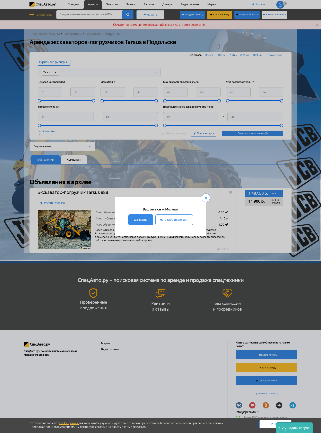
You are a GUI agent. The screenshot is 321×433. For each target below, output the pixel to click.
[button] (294, 427)
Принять (275, 424)
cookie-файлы (68, 423)
